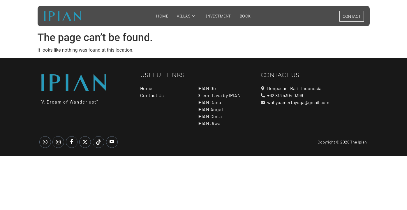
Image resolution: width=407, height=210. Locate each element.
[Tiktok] (98, 142)
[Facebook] (71, 142)
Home (163, 16)
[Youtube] (112, 142)
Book (244, 16)
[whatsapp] (45, 142)
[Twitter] (85, 142)
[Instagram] (58, 142)
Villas (186, 16)
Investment (218, 16)
